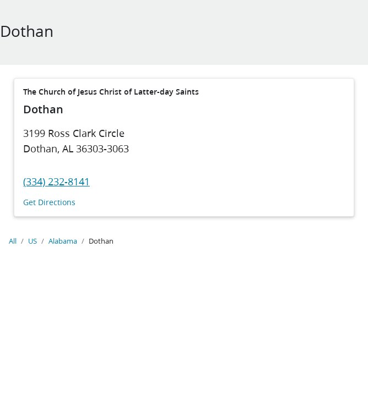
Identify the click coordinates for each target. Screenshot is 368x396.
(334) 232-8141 (56, 181)
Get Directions (49, 202)
